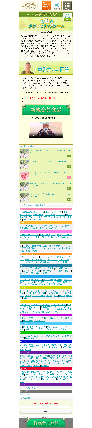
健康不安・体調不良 (44, 268)
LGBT (39, 219)
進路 (48, 293)
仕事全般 (58, 279)
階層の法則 (36, 372)
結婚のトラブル (40, 228)
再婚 (51, 228)
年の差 (30, 217)
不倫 (54, 212)
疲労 (22, 282)
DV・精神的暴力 (58, 237)
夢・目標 (49, 318)
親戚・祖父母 (49, 246)
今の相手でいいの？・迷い (51, 226)
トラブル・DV (53, 248)
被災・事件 (28, 320)
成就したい (38, 212)
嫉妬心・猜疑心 (62, 307)
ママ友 (28, 295)
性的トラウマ (29, 219)
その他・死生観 (59, 329)
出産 (25, 298)
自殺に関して (31, 329)
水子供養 (52, 361)
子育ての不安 (26, 291)
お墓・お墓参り (41, 358)
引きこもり (52, 259)
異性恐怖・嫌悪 (43, 312)
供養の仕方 (55, 358)
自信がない (25, 304)
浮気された (50, 214)
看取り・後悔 (45, 329)
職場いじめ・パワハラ (45, 282)
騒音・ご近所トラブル (39, 345)
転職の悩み (36, 279)
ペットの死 (36, 388)
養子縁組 (24, 239)
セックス (38, 217)
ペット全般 (25, 388)
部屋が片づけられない (50, 347)
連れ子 (49, 295)
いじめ (44, 291)
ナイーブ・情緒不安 (40, 304)
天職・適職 (48, 279)
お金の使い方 (31, 338)
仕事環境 (68, 279)
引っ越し (24, 345)
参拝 (31, 358)
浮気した (60, 214)
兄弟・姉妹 (31, 246)
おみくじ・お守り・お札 (45, 363)
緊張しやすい (47, 307)
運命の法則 (44, 374)
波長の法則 (48, 372)
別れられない (60, 217)
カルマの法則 (31, 374)
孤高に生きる (56, 377)
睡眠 (39, 379)
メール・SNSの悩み (40, 262)
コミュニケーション (29, 257)
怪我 (37, 271)
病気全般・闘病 (27, 268)
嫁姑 (39, 246)
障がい (31, 271)
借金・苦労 (25, 336)
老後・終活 (39, 320)
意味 (56, 228)
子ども (61, 327)
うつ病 (67, 271)
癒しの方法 (62, 361)
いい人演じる (47, 309)
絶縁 (65, 262)
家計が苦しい (57, 336)
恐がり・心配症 (58, 304)
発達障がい (25, 273)
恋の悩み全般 (26, 212)
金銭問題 (66, 248)
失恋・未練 (38, 214)
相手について (46, 257)
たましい (51, 379)
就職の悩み (25, 279)
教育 (53, 293)
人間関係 (29, 282)
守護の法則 (59, 372)
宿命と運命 (44, 377)
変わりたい (34, 309)
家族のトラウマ (38, 248)
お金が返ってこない (40, 336)
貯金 (67, 336)
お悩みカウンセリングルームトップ (34, 417)
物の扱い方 (41, 361)
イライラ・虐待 (55, 291)
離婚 (59, 234)
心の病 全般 (57, 271)
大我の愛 (33, 377)
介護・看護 (25, 251)
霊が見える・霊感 (39, 356)
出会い (48, 212)
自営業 (59, 284)
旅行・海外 (59, 318)
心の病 (62, 295)
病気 (56, 295)
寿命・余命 (46, 271)
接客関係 (51, 284)
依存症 (46, 273)
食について (30, 379)
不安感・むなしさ (35, 318)
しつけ (28, 293)
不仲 (63, 246)
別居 (47, 237)
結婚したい (25, 226)
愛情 (58, 246)
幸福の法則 (55, 374)
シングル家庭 (38, 295)
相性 (59, 212)
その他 (34, 251)
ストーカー (56, 262)
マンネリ (48, 217)
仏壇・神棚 (30, 361)
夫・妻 (26, 327)
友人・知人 (52, 327)
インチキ (45, 365)
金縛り (52, 356)
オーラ (36, 365)
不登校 (36, 291)
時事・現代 (25, 394)
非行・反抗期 (38, 293)
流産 (22, 329)
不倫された (45, 234)
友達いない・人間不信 (35, 259)
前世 (44, 379)
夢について (63, 363)
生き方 (23, 318)
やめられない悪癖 (63, 309)
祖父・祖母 (35, 327)
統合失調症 (36, 273)
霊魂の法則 (25, 372)
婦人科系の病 (61, 268)
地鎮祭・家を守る (59, 345)
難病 (25, 271)
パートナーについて (29, 234)
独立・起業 (62, 282)
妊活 (69, 237)
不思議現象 (25, 356)
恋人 (43, 327)
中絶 (68, 327)
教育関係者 (40, 284)
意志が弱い (34, 307)
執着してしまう (27, 312)
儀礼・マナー (62, 356)
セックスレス (37, 237)
